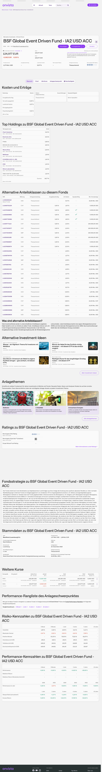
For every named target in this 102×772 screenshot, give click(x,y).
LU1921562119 (7, 200)
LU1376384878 (7, 210)
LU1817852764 (7, 274)
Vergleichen (76, 46)
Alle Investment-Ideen (89, 373)
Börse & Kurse (5, 9)
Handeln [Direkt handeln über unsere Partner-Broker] (92, 46)
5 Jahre (39, 607)
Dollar (60, 771)
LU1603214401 (7, 251)
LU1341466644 (7, 301)
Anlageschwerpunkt (56, 81)
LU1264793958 (7, 296)
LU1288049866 (7, 310)
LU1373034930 (7, 233)
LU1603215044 (7, 278)
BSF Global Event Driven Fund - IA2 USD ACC (23, 9)
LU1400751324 (7, 205)
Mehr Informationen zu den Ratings (86, 446)
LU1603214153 (7, 283)
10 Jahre (46, 607)
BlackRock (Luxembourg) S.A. (21, 46)
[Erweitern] (83, 46)
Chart (37, 81)
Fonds (10, 9)
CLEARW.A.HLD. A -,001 (10, 159)
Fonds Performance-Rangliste (74, 602)
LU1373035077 (7, 228)
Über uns (90, 771)
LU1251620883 (7, 215)
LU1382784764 (7, 255)
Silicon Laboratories (8, 169)
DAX (47, 771)
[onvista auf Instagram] (40, 770)
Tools (50, 5)
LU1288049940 (7, 305)
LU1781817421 (7, 264)
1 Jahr (25, 607)
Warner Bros (6, 150)
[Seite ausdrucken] (96, 42)
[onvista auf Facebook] (33, 770)
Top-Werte (74, 771)
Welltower (6, 154)
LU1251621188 (7, 237)
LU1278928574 (7, 246)
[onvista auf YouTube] (37, 770)
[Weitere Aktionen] (97, 579)
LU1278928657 (7, 242)
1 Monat (19, 607)
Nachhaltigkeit (69, 81)
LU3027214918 (7, 260)
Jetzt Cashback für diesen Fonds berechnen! (77, 52)
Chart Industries (7, 132)
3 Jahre (32, 607)
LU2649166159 (7, 292)
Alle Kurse (44, 81)
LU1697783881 (7, 219)
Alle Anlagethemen (90, 418)
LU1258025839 (7, 314)
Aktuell (41, 5)
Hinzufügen (63, 46)
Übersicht (29, 81)
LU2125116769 (7, 287)
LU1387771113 (7, 224)
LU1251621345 (7, 269)
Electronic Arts (7, 137)
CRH (4, 164)
